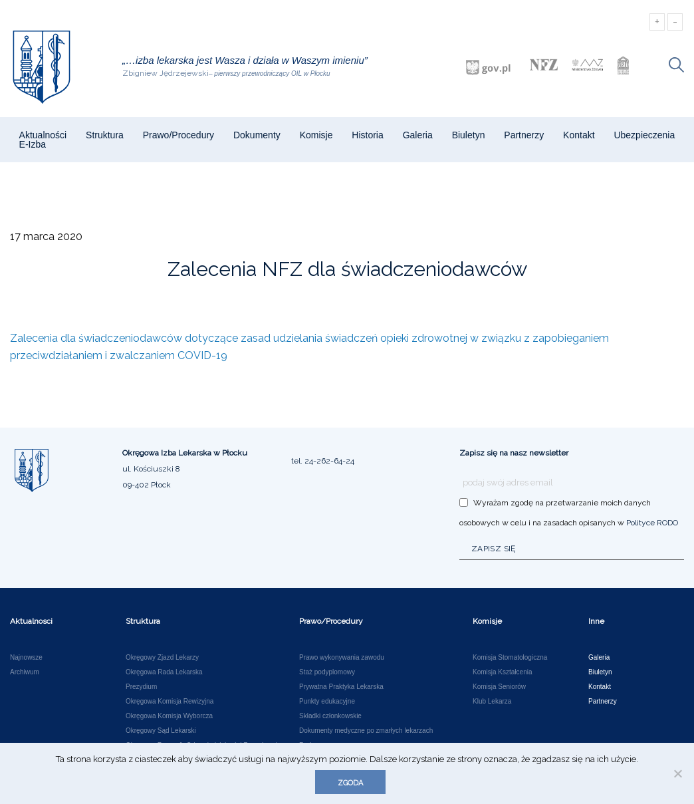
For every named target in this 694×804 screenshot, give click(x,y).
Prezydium (141, 687)
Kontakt (578, 135)
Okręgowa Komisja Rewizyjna (169, 701)
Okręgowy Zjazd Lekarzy (162, 657)
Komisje (316, 135)
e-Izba (32, 144)
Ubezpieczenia (644, 135)
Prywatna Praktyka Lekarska (341, 687)
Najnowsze (26, 657)
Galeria (418, 135)
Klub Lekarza (492, 701)
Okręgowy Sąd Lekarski (161, 731)
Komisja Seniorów (499, 687)
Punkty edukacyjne (327, 701)
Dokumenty (257, 135)
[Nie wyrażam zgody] (677, 773)
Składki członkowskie (330, 716)
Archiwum (24, 672)
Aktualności (43, 135)
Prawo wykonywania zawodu (341, 657)
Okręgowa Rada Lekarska (164, 672)
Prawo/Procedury (178, 135)
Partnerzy (524, 135)
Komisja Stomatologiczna (510, 657)
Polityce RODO (652, 522)
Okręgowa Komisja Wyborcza (169, 716)
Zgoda (350, 783)
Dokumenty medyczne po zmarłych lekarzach (366, 731)
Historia (367, 135)
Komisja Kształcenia (502, 672)
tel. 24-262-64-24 (322, 461)
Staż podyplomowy (327, 672)
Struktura (105, 135)
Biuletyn (468, 135)
